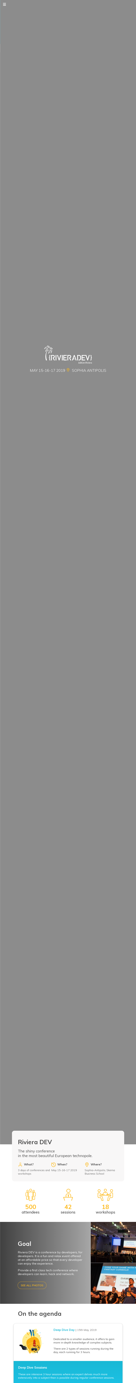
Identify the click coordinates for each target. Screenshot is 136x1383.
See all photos (32, 1285)
